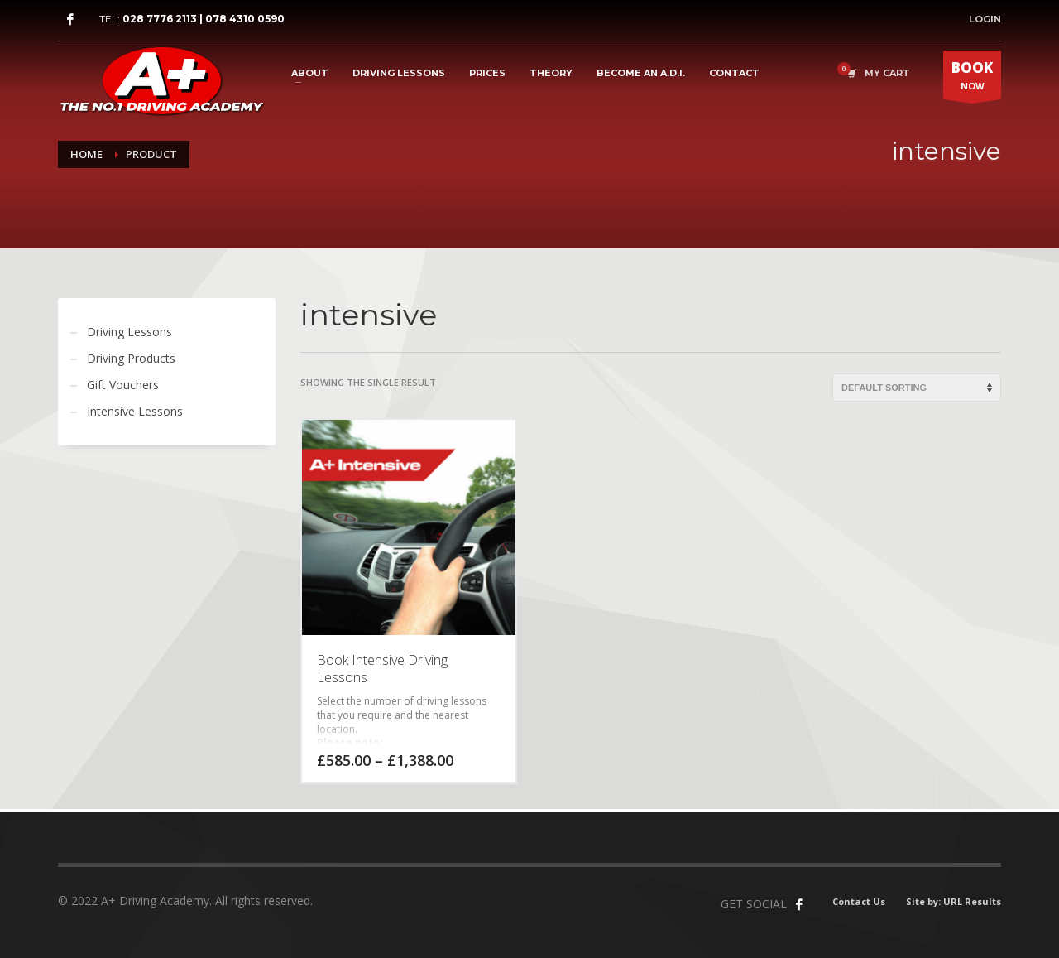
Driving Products (131, 358)
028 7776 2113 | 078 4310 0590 (203, 18)
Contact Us (858, 901)
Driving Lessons (129, 331)
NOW (972, 78)
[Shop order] (916, 387)
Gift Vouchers (123, 384)
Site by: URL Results (953, 901)
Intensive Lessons (135, 411)
